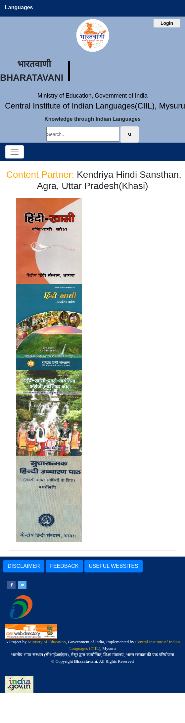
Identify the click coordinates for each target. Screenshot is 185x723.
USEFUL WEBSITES (113, 566)
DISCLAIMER (24, 566)
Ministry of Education (47, 641)
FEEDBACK (64, 566)
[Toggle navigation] (14, 151)
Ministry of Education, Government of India (92, 95)
